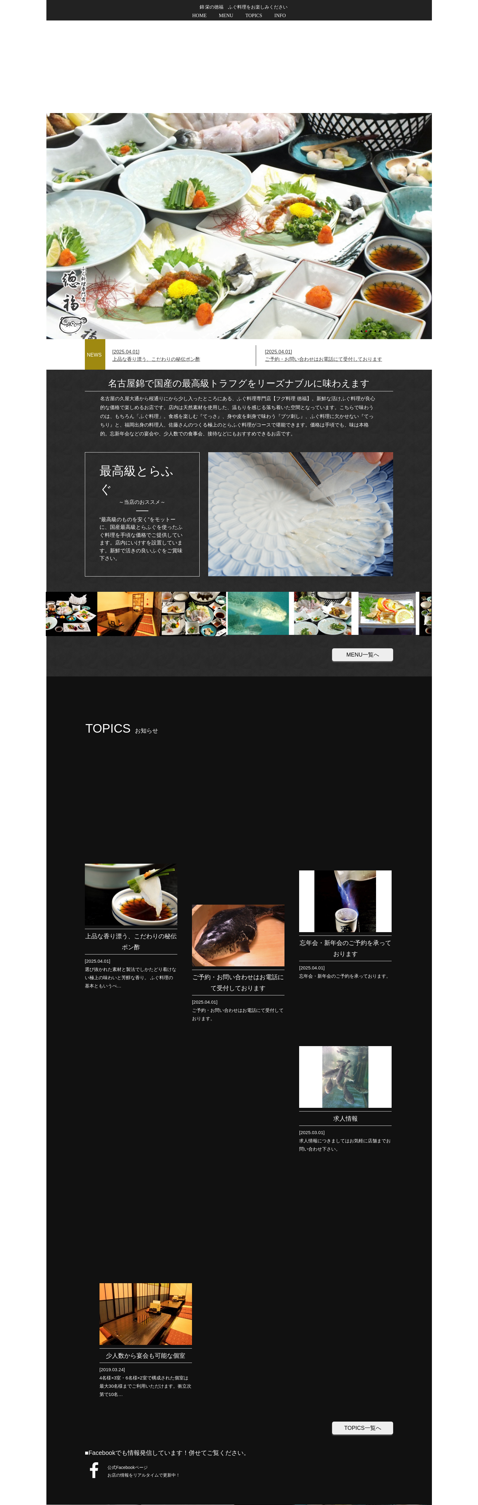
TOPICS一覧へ (362, 950)
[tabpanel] (239, 133)
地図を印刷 (219, 1242)
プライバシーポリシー (368, 1485)
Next (49, 133)
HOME (199, 15)
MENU (226, 15)
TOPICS (253, 15)
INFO (280, 15)
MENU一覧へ (362, 562)
